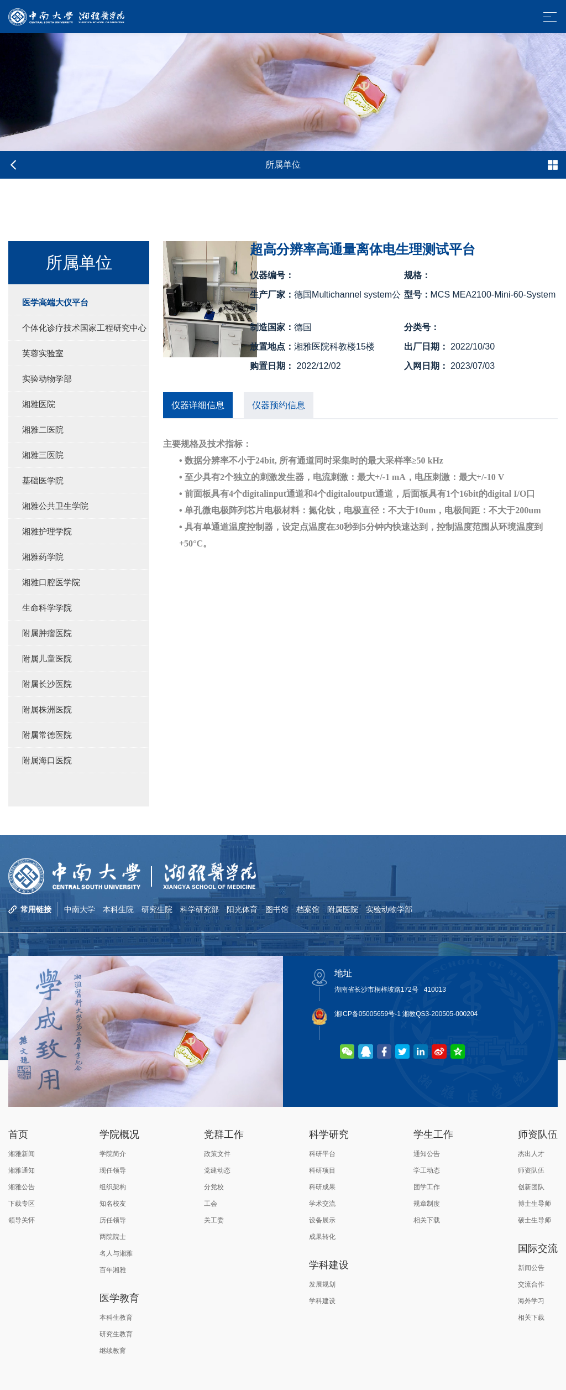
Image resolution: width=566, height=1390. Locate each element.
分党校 (214, 1187)
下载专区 (21, 1203)
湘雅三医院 (43, 455)
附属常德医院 (47, 735)
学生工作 (433, 1134)
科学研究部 (199, 909)
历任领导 (112, 1220)
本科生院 (118, 909)
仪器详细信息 (197, 405)
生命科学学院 (47, 607)
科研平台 (322, 1154)
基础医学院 (43, 480)
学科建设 (329, 1265)
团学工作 (426, 1187)
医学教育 (119, 1298)
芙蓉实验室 (43, 353)
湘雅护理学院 (47, 531)
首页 (18, 1134)
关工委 (214, 1220)
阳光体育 (242, 909)
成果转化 (322, 1237)
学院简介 (112, 1154)
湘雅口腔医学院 (51, 582)
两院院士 (112, 1237)
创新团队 (531, 1187)
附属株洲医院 (47, 709)
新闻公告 (531, 1268)
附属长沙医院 (47, 684)
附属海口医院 (47, 760)
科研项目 (322, 1170)
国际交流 (538, 1248)
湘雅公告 (21, 1187)
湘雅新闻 (21, 1154)
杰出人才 (531, 1154)
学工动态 (426, 1170)
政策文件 (217, 1154)
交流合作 (531, 1284)
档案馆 (307, 909)
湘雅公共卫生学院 (55, 506)
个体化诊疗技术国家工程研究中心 (84, 327)
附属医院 (342, 909)
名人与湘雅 (116, 1253)
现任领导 (112, 1170)
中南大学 (79, 909)
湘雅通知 (21, 1170)
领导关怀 (21, 1220)
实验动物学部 (47, 378)
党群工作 (224, 1134)
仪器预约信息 (278, 405)
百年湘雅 (112, 1270)
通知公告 (426, 1154)
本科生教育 (116, 1317)
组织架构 (112, 1187)
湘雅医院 (38, 404)
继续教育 (112, 1351)
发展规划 (322, 1284)
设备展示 (322, 1220)
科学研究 (329, 1134)
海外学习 (531, 1301)
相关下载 (426, 1220)
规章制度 (426, 1203)
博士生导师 (534, 1203)
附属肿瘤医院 (47, 633)
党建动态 (217, 1170)
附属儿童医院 (47, 658)
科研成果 (322, 1187)
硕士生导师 (534, 1220)
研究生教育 (116, 1334)
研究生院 (157, 909)
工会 (210, 1203)
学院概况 (119, 1134)
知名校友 (112, 1203)
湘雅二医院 (43, 429)
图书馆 (277, 909)
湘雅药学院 (43, 556)
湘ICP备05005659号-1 (367, 1014)
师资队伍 (538, 1134)
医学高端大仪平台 (55, 302)
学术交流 (322, 1203)
